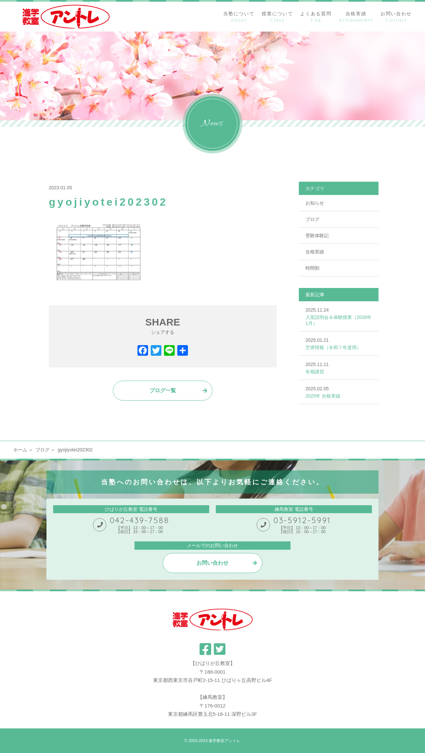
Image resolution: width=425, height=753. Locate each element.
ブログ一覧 (162, 390)
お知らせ (314, 203)
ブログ (312, 219)
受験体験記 (317, 235)
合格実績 (314, 251)
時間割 (312, 268)
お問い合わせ (212, 563)
